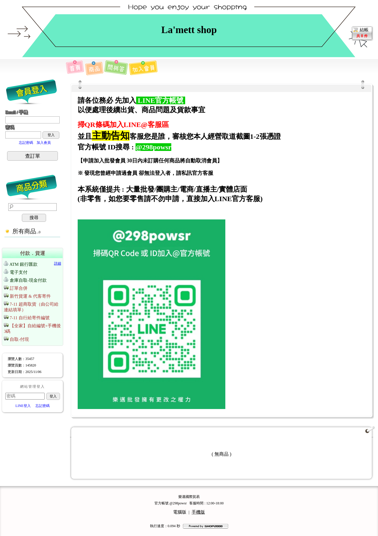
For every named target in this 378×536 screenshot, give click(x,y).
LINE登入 (22, 406)
